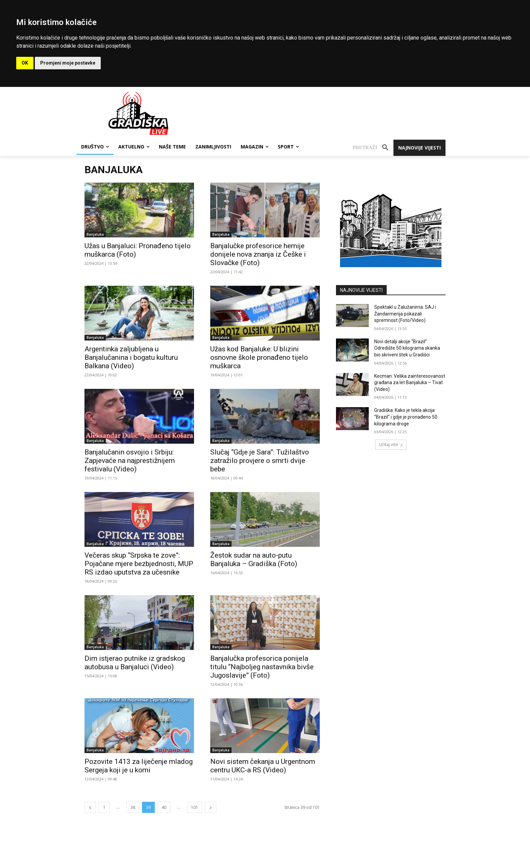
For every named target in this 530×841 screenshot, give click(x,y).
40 (164, 807)
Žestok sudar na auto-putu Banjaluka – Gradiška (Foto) (253, 559)
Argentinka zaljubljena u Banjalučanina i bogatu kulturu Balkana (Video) (131, 357)
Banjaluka (95, 234)
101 (194, 807)
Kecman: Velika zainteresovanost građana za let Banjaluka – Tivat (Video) (409, 382)
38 (132, 807)
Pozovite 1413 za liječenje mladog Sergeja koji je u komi (139, 765)
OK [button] (25, 63)
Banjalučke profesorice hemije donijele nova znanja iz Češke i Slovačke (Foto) (258, 254)
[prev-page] (90, 807)
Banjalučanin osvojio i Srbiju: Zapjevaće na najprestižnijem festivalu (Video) (130, 460)
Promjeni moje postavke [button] (67, 63)
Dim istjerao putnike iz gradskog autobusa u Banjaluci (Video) (135, 662)
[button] (373, 148)
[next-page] (210, 807)
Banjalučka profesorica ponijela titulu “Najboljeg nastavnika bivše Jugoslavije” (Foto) (262, 666)
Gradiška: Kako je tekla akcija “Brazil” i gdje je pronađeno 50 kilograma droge (405, 416)
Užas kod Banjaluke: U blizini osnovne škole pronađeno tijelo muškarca (259, 357)
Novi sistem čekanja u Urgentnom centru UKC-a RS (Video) (262, 765)
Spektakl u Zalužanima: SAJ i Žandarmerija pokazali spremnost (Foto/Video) (405, 313)
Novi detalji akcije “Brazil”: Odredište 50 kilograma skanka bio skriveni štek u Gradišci (407, 348)
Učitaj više (391, 444)
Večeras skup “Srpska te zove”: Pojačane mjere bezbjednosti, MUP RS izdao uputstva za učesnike (139, 563)
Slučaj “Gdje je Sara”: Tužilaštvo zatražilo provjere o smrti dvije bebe (259, 460)
